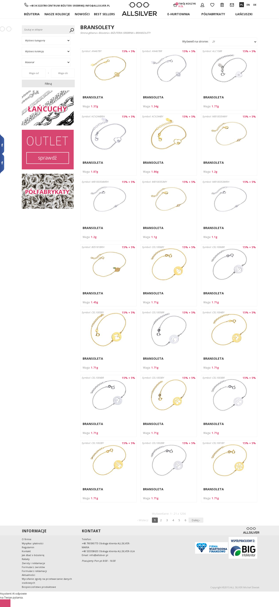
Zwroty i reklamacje (33, 563)
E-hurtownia (178, 14)
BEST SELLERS (104, 14)
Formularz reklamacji (34, 571)
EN (248, 4)
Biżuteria (32, 14)
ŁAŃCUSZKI (243, 14)
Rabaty (26, 559)
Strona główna (88, 32)
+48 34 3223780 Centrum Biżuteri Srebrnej (57, 5)
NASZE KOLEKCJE (57, 14)
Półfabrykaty (213, 14)
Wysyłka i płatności (32, 543)
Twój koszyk (187, 5)
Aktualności (28, 575)
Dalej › (196, 520)
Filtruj (48, 84)
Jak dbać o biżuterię (33, 555)
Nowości (82, 14)
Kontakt (26, 551)
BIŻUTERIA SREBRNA (122, 32)
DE (254, 4)
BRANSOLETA (93, 97)
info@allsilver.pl (97, 5)
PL (241, 4)
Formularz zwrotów (33, 567)
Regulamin (28, 547)
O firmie (26, 539)
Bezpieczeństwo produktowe (39, 586)
